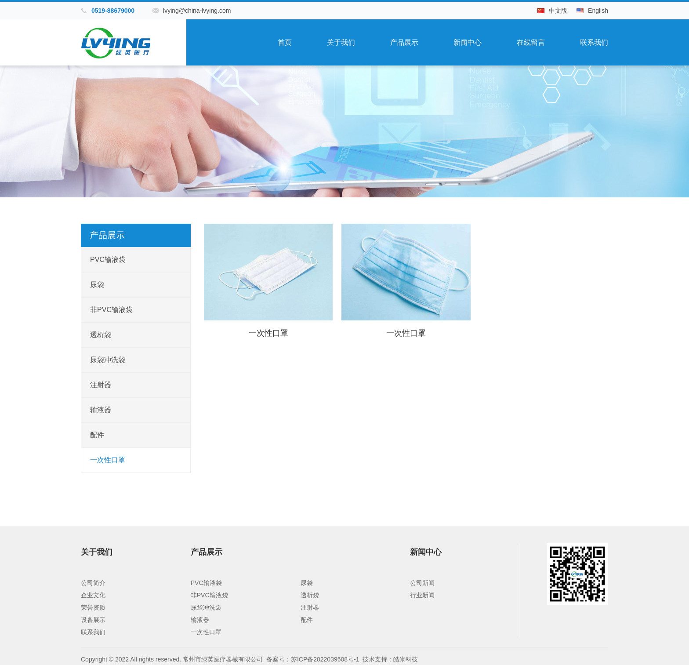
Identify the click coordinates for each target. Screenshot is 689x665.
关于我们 (341, 42)
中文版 (558, 10)
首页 (285, 42)
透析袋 (100, 334)
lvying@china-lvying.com (197, 10)
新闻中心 (467, 42)
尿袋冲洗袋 (107, 359)
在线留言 (531, 42)
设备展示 (93, 619)
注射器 (100, 385)
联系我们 (594, 42)
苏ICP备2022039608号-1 (325, 659)
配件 (97, 435)
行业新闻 (422, 595)
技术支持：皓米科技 (390, 659)
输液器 (100, 410)
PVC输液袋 (108, 259)
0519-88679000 (112, 10)
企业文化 (93, 595)
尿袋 (97, 284)
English (598, 10)
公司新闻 (422, 582)
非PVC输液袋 (111, 309)
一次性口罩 (107, 460)
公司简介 (93, 582)
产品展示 (404, 42)
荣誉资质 (93, 607)
